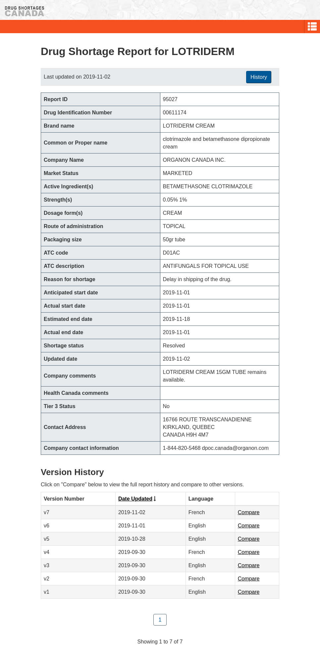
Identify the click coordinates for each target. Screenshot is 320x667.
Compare (249, 512)
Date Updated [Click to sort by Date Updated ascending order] (135, 499)
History (258, 77)
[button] (312, 26)
